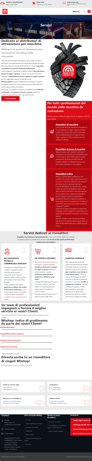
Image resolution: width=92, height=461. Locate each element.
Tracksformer (29, 431)
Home (43, 30)
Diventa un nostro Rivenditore (14, 2)
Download (28, 444)
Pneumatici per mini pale (32, 427)
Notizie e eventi (30, 434)
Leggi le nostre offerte (12, 4)
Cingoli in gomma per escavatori (34, 423)
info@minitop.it (9, 433)
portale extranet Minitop (49, 262)
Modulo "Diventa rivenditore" (56, 431)
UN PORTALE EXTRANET (45, 258)
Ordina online (40, 2)
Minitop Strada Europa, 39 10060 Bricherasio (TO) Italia (12, 422)
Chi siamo (28, 420)
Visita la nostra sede (72, 2)
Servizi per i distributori (55, 422)
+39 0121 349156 (9, 429)
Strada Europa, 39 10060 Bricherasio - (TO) (77, 4)
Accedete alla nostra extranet (44, 4)
